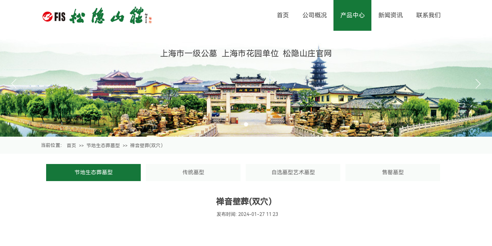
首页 (71, 145)
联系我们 (428, 15)
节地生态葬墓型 (103, 145)
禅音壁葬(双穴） (147, 145)
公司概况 (314, 15)
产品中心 (352, 15)
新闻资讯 (390, 15)
